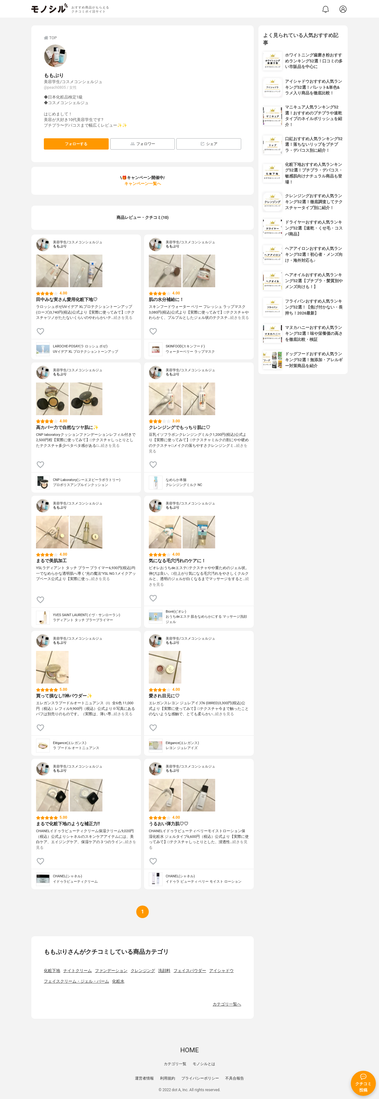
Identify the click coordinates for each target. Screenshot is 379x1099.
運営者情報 (144, 1078)
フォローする (76, 144)
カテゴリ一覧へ (227, 1004)
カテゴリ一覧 (175, 1064)
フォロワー (142, 143)
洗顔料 (164, 970)
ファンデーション (111, 970)
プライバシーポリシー (200, 1078)
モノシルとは (204, 1064)
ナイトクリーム (77, 970)
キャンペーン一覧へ (142, 183)
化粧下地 (52, 970)
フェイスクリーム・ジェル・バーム (76, 981)
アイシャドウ (221, 970)
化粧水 (118, 981)
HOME (189, 1050)
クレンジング (143, 970)
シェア (208, 143)
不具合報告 (234, 1078)
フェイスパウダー (190, 970)
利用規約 (167, 1078)
